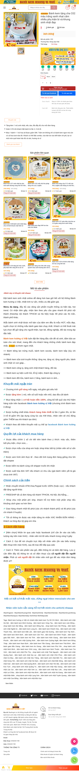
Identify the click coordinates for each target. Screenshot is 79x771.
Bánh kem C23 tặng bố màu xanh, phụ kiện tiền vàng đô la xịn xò (14, 265)
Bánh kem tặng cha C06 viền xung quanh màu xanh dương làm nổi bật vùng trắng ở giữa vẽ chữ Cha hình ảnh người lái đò (39, 266)
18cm (48, 77)
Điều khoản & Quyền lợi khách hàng (52, 754)
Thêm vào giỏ (58, 88)
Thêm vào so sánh (47, 98)
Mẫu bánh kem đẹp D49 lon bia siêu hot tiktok (38, 224)
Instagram (56, 695)
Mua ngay (29, 768)
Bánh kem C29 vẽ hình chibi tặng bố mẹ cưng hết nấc (63, 261)
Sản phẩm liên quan (39, 152)
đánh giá (50, 27)
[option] (20, 29)
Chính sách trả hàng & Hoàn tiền (51, 751)
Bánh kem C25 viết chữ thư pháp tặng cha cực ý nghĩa (38, 183)
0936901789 (15, 741)
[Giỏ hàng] (73, 7)
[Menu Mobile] (4, 7)
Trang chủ (6, 751)
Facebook (22, 695)
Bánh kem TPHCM (20, 725)
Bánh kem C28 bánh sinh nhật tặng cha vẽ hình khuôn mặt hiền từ (14, 224)
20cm (53, 77)
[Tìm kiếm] (54, 7)
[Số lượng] (46, 83)
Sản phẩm (6, 754)
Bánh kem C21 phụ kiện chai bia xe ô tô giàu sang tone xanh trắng (63, 221)
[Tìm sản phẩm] (39, 7)
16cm (43, 77)
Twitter (33, 695)
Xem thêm (39, 282)
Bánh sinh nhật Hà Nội (14, 727)
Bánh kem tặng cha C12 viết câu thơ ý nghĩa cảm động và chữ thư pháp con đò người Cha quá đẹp (63, 183)
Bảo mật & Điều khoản (48, 757)
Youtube (45, 695)
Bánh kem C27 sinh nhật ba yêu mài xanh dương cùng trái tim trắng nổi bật (15, 183)
